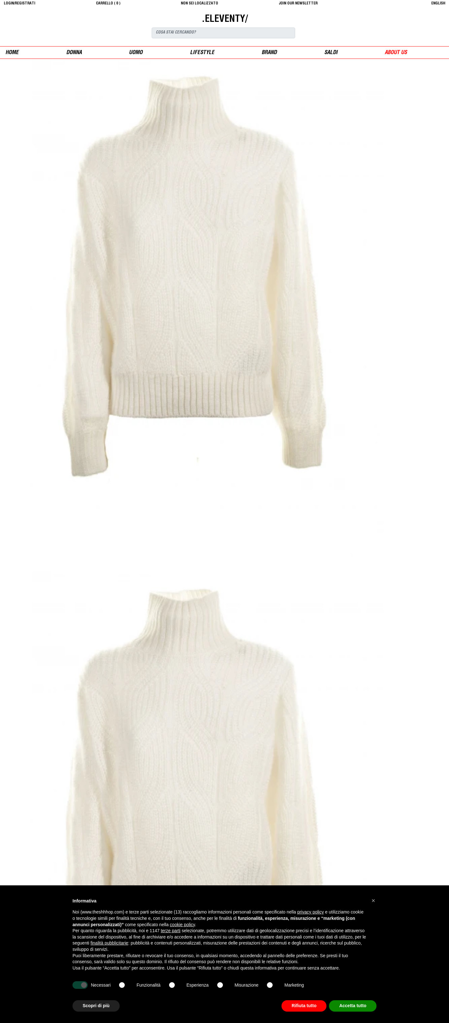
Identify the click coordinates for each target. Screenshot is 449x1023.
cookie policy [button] (182, 924)
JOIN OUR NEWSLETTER (298, 3)
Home (12, 53)
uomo (135, 53)
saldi (331, 53)
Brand (269, 53)
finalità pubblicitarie (109, 942)
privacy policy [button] (310, 911)
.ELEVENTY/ (225, 19)
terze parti (170, 930)
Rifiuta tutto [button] (304, 1005)
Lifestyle (202, 53)
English (438, 3)
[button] (373, 900)
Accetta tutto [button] (352, 1005)
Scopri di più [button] (96, 1005)
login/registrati (19, 3)
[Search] (223, 33)
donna (74, 53)
